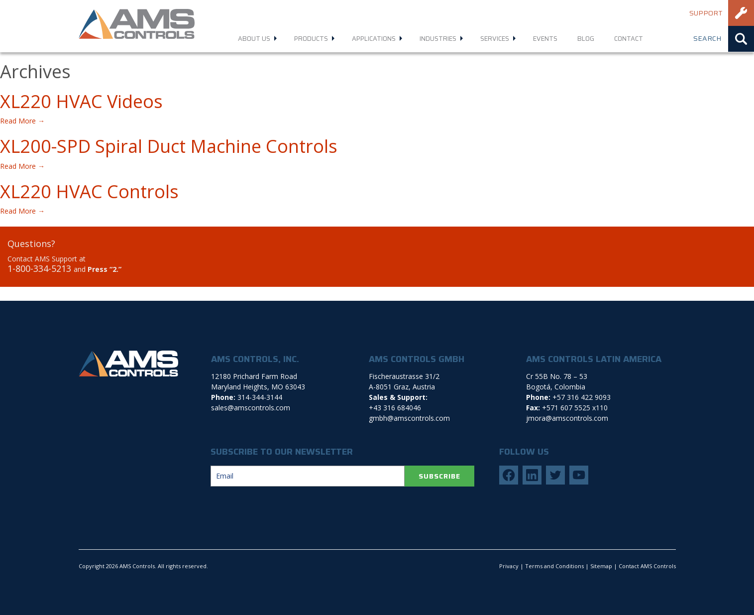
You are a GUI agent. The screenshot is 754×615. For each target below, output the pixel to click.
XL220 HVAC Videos (81, 101)
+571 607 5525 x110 (575, 407)
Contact (628, 38)
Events (545, 38)
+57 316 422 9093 (581, 397)
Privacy (509, 566)
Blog (585, 38)
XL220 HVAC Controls (89, 191)
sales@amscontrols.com (250, 407)
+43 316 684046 (395, 407)
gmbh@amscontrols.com (409, 418)
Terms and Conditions (554, 566)
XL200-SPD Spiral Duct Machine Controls (168, 146)
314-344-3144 (259, 397)
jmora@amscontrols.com (567, 418)
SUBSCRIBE (439, 476)
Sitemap (601, 566)
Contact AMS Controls (647, 566)
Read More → (22, 120)
